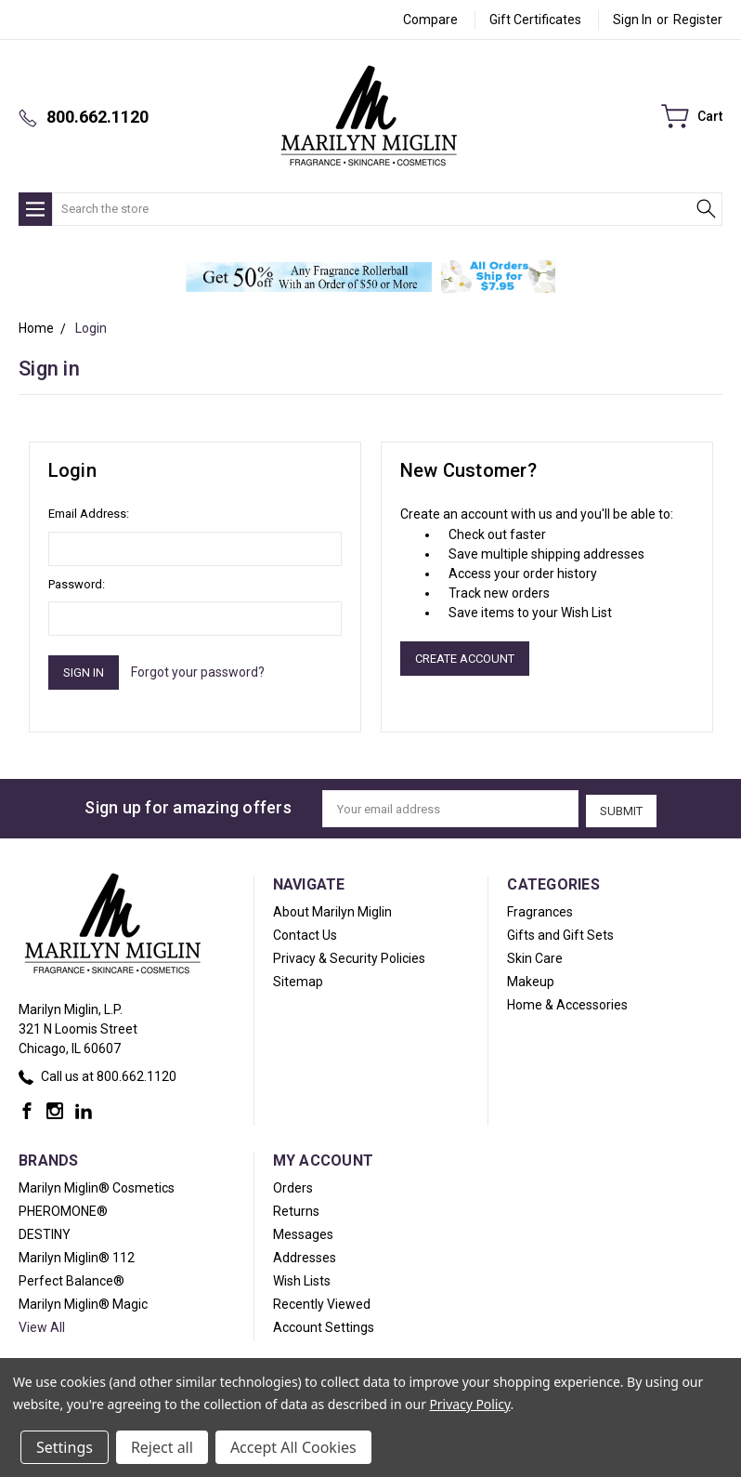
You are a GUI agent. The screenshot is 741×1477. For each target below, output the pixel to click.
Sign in (632, 19)
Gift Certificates (535, 19)
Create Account (464, 659)
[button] (309, 277)
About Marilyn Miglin (332, 909)
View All (42, 1324)
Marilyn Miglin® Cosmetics (97, 1185)
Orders (293, 1185)
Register (697, 19)
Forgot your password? (198, 672)
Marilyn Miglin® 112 (77, 1254)
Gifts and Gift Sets (560, 932)
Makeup (530, 978)
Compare (430, 19)
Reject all (162, 1447)
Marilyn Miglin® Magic (83, 1301)
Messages (303, 1231)
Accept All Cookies (293, 1447)
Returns (296, 1208)
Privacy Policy (469, 1404)
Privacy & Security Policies (349, 955)
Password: (76, 584)
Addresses (304, 1254)
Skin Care (535, 955)
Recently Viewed (321, 1301)
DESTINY (45, 1231)
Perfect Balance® (71, 1278)
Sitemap (298, 978)
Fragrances (540, 909)
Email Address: (88, 514)
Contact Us (305, 932)
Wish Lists (302, 1278)
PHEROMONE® (63, 1208)
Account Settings (323, 1324)
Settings (64, 1447)
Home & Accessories (567, 1002)
